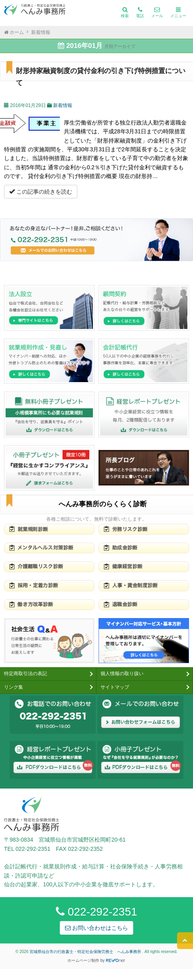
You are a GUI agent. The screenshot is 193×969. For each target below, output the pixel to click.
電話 (140, 12)
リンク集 (13, 687)
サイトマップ (114, 687)
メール (157, 12)
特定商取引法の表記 (25, 673)
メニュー (178, 12)
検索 (125, 12)
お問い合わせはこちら (96, 928)
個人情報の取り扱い (122, 673)
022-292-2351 (96, 912)
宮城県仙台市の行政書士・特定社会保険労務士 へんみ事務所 (86, 951)
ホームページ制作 (83, 960)
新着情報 (62, 105)
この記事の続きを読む (40, 191)
